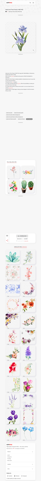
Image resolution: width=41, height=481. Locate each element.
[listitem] (10, 476)
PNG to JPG (9, 460)
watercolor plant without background (13, 114)
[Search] (30, 2)
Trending (9, 458)
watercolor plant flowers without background (14, 116)
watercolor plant (9, 112)
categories (11, 87)
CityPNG (12, 76)
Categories (9, 456)
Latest (8, 455)
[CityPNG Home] (9, 3)
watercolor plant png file (18, 112)
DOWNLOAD (22, 236)
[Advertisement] (20, 18)
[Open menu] (33, 2)
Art (12, 82)
